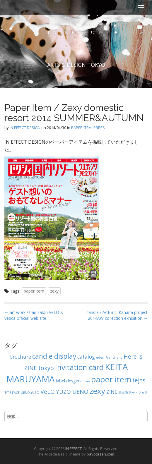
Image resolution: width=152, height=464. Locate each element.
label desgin (67, 381)
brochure (20, 356)
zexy (54, 291)
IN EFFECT (76, 32)
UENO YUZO (30, 393)
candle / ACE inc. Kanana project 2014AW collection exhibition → (117, 315)
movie (85, 381)
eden (100, 357)
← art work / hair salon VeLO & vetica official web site (34, 315)
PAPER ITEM (81, 127)
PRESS (99, 127)
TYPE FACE (12, 393)
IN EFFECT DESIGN (25, 127)
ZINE (111, 392)
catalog (86, 356)
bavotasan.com (100, 454)
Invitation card (79, 367)
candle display (54, 356)
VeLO (47, 392)
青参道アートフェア (133, 393)
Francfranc (113, 357)
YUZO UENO (72, 392)
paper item (34, 291)
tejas (139, 380)
